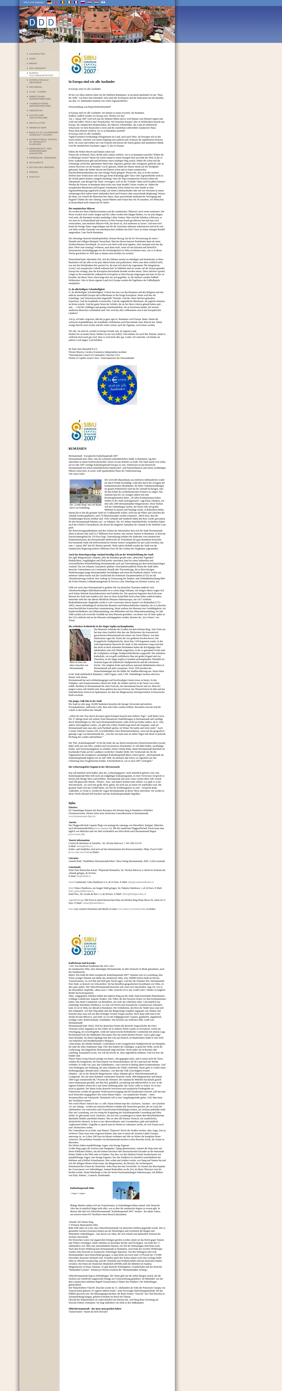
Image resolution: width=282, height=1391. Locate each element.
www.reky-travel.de (78, 852)
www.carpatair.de (102, 828)
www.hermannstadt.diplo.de (82, 816)
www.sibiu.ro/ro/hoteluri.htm (132, 909)
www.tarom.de (76, 834)
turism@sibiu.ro (84, 846)
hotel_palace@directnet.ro (81, 891)
